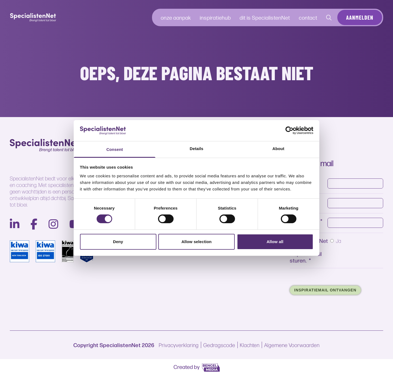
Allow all (275, 241)
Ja (338, 234)
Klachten (250, 345)
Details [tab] (196, 148)
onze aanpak (176, 17)
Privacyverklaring (179, 345)
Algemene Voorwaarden (292, 345)
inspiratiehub (215, 17)
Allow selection (196, 241)
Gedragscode (219, 345)
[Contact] (329, 17)
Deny (118, 241)
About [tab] (278, 148)
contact (308, 17)
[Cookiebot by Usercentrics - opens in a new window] (289, 130)
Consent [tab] (114, 149)
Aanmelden (359, 17)
